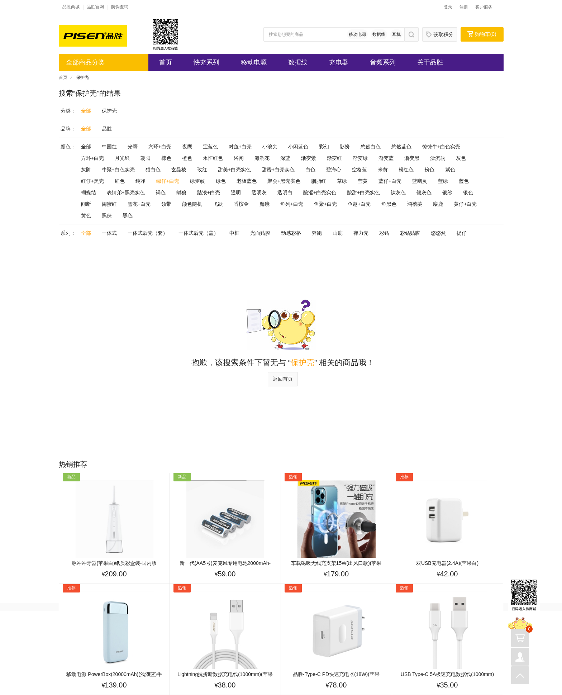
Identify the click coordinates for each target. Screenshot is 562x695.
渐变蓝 (386, 158)
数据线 (378, 34)
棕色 (166, 158)
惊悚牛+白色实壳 (441, 146)
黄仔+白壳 (465, 204)
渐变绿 (360, 158)
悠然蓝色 (401, 146)
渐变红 (334, 158)
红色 (120, 181)
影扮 (345, 146)
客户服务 (483, 7)
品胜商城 (71, 6)
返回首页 (282, 379)
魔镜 (264, 204)
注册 (463, 7)
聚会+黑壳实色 (283, 181)
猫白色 (153, 169)
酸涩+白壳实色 (319, 192)
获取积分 (439, 34)
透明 (236, 192)
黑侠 (107, 215)
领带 (166, 204)
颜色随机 (192, 204)
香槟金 (241, 204)
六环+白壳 (159, 146)
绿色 (221, 181)
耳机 (396, 34)
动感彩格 (291, 233)
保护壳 (109, 111)
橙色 (187, 158)
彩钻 (384, 233)
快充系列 (206, 62)
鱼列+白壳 (291, 204)
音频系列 (383, 62)
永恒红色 (213, 158)
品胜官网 (95, 6)
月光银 (122, 158)
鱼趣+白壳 (359, 204)
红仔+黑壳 (92, 181)
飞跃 (218, 204)
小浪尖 (269, 146)
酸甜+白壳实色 (363, 192)
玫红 (202, 169)
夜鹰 (187, 146)
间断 (86, 204)
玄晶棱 (178, 169)
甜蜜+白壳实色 (278, 169)
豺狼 (181, 192)
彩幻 (324, 146)
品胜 (107, 129)
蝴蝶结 (88, 192)
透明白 (284, 192)
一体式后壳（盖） (198, 233)
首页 (165, 62)
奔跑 (317, 233)
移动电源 (357, 34)
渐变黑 (411, 158)
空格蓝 (359, 169)
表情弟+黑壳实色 (126, 192)
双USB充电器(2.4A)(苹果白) (447, 563)
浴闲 (239, 158)
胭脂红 (318, 181)
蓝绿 (443, 181)
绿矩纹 (197, 181)
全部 (86, 111)
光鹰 (133, 146)
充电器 (338, 62)
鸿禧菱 (414, 204)
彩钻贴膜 (410, 233)
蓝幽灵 (419, 181)
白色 (310, 169)
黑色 (128, 215)
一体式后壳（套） (148, 233)
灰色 (461, 158)
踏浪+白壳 (208, 192)
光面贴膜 (260, 233)
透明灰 (259, 192)
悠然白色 (371, 146)
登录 (448, 7)
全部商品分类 (85, 62)
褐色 (161, 192)
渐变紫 (308, 158)
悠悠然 (438, 233)
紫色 (450, 169)
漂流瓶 (437, 158)
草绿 (342, 181)
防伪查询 (119, 6)
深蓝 (285, 158)
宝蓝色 (210, 146)
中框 (234, 233)
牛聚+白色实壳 (118, 169)
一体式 (109, 233)
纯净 (140, 181)
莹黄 (363, 181)
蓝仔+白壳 (389, 181)
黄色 (86, 215)
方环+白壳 (92, 158)
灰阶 (86, 169)
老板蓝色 (247, 181)
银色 (468, 192)
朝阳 (145, 158)
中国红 (109, 146)
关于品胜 (430, 62)
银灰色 (424, 192)
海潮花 (262, 158)
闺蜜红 (109, 204)
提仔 (462, 233)
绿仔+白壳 (167, 181)
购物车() (481, 34)
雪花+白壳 (139, 204)
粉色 (429, 169)
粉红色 (406, 169)
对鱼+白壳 (240, 146)
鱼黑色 (388, 204)
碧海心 (333, 169)
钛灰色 (398, 192)
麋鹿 (438, 204)
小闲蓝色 (298, 146)
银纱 (447, 192)
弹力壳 (360, 233)
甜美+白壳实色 (234, 169)
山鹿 (338, 233)
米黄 (383, 169)
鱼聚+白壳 (325, 204)
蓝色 (464, 181)
